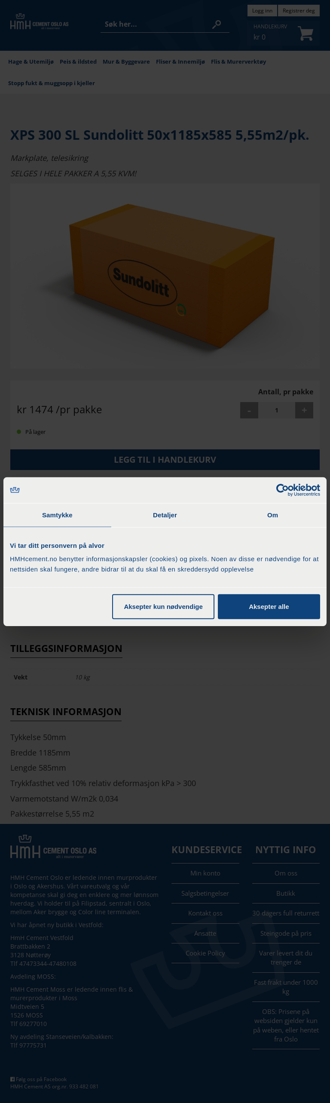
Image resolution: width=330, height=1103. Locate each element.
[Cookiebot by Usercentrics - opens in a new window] (282, 489)
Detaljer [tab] (165, 514)
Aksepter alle (269, 606)
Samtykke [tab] (57, 514)
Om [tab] (272, 514)
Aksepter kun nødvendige (163, 606)
